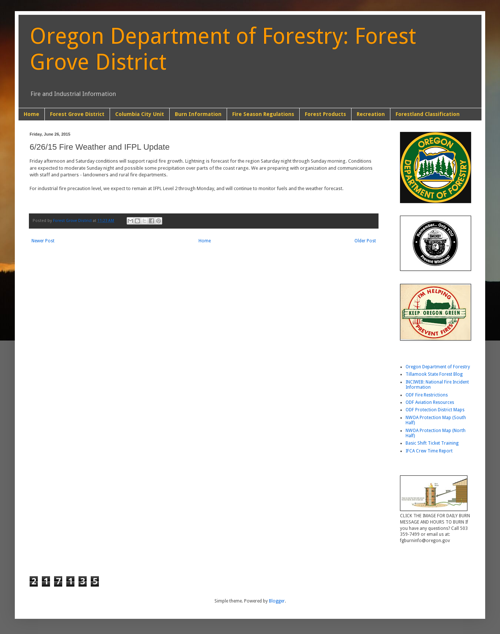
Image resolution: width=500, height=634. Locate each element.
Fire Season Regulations (263, 114)
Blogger (277, 601)
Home (31, 114)
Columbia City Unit (139, 114)
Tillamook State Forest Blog (434, 374)
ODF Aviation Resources (430, 402)
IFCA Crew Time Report (429, 451)
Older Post (365, 240)
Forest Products (325, 114)
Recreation (371, 114)
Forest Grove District (77, 114)
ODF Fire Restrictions (427, 395)
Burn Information (198, 114)
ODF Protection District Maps (435, 409)
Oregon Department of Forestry (438, 366)
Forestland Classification (428, 114)
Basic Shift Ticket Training (432, 443)
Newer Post (42, 240)
